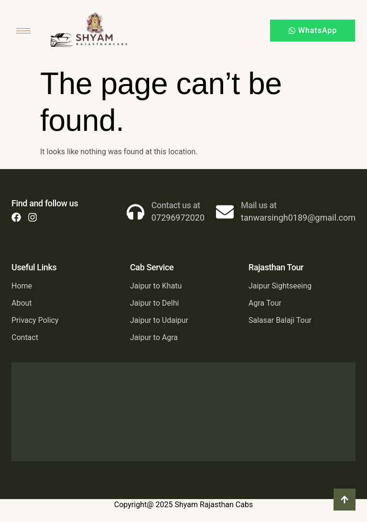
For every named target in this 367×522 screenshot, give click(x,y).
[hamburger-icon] (23, 30)
